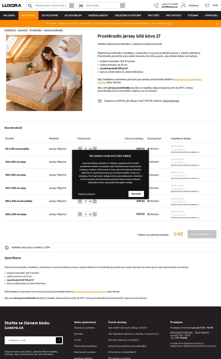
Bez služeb (177, 146)
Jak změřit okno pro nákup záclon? (127, 328)
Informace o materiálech (122, 352)
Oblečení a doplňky (128, 15)
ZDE (170, 23)
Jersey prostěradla (53, 30)
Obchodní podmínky (85, 346)
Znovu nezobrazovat (217, 23)
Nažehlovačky (98, 15)
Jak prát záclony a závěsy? (123, 340)
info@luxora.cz (170, 6)
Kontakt (78, 334)
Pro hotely (173, 15)
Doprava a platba (84, 328)
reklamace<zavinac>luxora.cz (199, 346)
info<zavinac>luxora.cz (191, 343)
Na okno (9, 15)
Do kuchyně (50, 15)
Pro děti (153, 15)
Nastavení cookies (84, 352)
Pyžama (193, 15)
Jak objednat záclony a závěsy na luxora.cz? (133, 334)
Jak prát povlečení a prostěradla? (127, 346)
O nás (77, 340)
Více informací (171, 100)
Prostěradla (36, 30)
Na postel (28, 15)
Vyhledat (72, 5)
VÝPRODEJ (211, 15)
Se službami (178, 149)
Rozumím (136, 194)
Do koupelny (73, 15)
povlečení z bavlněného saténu (90, 291)
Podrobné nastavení (86, 194)
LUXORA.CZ (10, 30)
